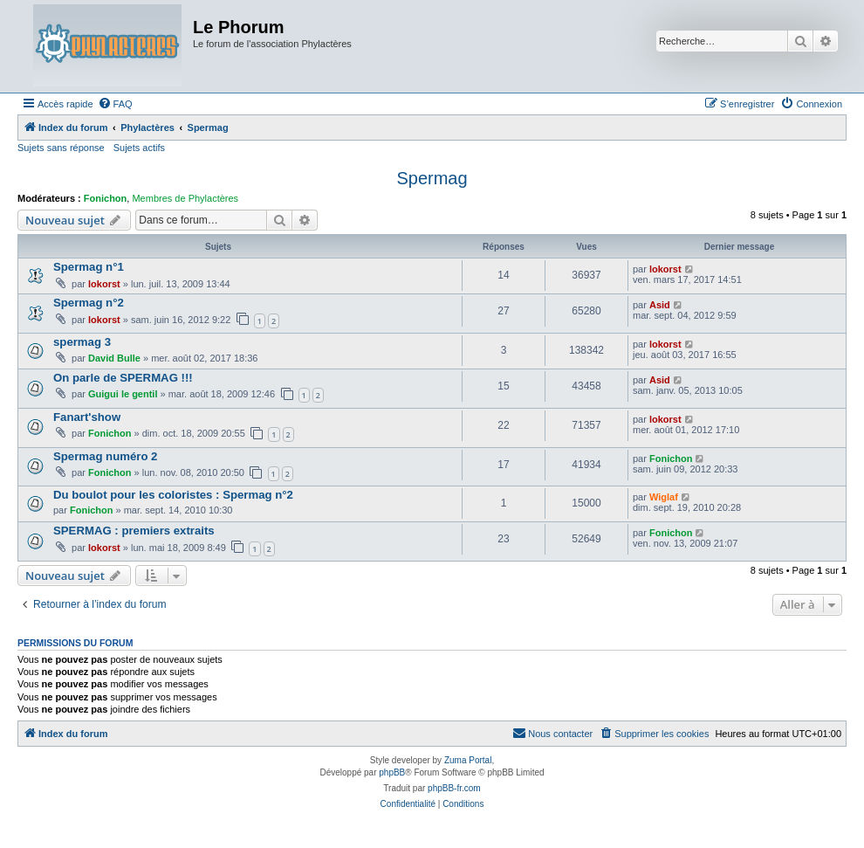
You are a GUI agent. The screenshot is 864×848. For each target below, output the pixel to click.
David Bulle (114, 358)
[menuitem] (115, 103)
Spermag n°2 (88, 302)
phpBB (392, 772)
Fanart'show (86, 417)
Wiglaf (663, 497)
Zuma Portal (467, 760)
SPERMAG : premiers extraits (134, 530)
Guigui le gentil (122, 394)
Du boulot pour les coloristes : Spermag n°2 (173, 494)
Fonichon (105, 198)
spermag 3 (82, 341)
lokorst (104, 284)
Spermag (431, 178)
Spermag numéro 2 (105, 456)
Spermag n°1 (88, 266)
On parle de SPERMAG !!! (123, 377)
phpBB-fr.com (454, 788)
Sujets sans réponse (61, 147)
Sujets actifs (139, 147)
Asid (659, 305)
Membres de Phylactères (185, 198)
